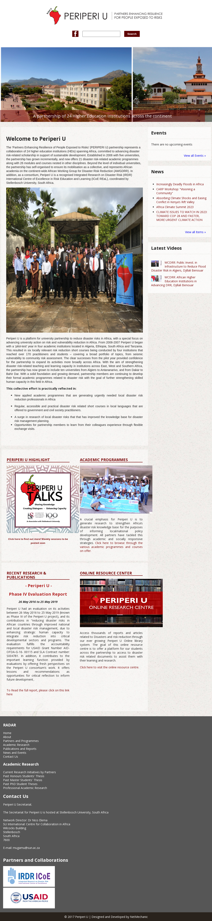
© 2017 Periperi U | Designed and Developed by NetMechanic (106, 917)
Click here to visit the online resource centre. (109, 667)
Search (131, 33)
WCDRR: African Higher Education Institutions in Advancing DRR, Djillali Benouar (174, 281)
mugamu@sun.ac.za (26, 848)
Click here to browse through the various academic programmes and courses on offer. (111, 547)
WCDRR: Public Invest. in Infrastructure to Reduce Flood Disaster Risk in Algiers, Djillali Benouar (178, 266)
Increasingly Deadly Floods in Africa (180, 184)
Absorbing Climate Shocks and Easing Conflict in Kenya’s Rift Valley (181, 200)
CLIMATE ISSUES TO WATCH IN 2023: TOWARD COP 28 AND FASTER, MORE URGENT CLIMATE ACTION (181, 216)
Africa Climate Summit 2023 (175, 207)
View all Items (194, 232)
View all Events (194, 156)
